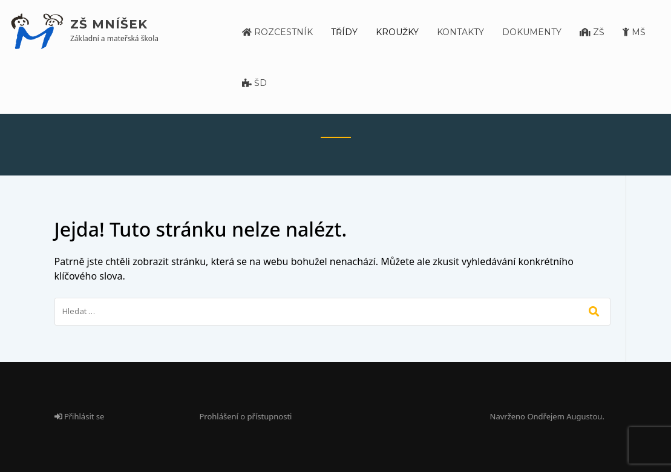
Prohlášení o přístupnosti (246, 416)
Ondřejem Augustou (564, 416)
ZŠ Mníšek (109, 24)
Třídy (344, 32)
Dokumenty (531, 32)
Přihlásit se (79, 416)
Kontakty (460, 32)
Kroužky (397, 32)
